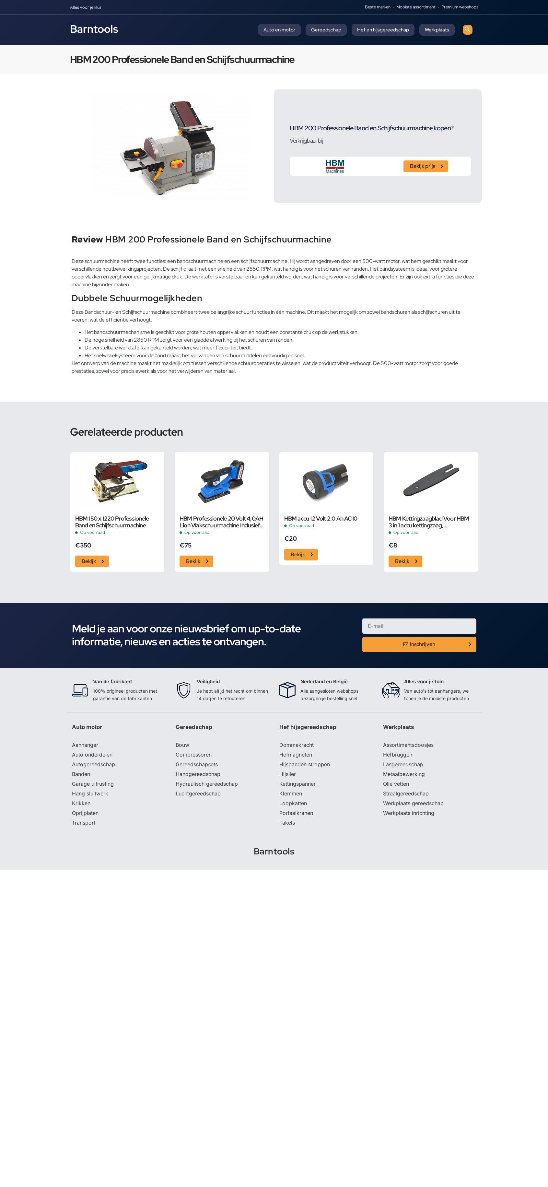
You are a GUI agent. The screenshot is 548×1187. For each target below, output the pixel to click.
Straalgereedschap (406, 793)
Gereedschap (326, 30)
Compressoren (194, 754)
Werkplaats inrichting (408, 813)
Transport (83, 822)
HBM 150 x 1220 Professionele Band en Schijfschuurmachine (112, 522)
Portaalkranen (296, 813)
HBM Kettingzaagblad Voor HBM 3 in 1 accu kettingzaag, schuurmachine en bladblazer (429, 522)
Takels (287, 822)
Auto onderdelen (92, 754)
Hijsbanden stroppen (304, 764)
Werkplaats (437, 30)
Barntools (94, 29)
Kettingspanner (297, 784)
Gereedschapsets (197, 764)
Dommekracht (296, 745)
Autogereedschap (93, 764)
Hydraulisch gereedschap (207, 784)
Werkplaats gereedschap (413, 803)
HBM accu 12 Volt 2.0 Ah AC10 (320, 518)
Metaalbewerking (404, 774)
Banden (81, 774)
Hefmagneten (295, 754)
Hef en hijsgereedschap (383, 30)
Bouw (182, 745)
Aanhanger (85, 745)
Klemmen (290, 793)
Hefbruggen (397, 754)
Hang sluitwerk (90, 793)
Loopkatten (293, 803)
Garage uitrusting (93, 784)
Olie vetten (396, 784)
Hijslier (287, 774)
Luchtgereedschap (198, 793)
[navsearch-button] (467, 30)
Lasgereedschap (403, 764)
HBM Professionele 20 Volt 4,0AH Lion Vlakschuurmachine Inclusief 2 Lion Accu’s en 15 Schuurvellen (221, 522)
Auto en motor (279, 30)
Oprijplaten (85, 813)
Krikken (81, 803)
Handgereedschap (198, 774)
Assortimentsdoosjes (408, 745)
